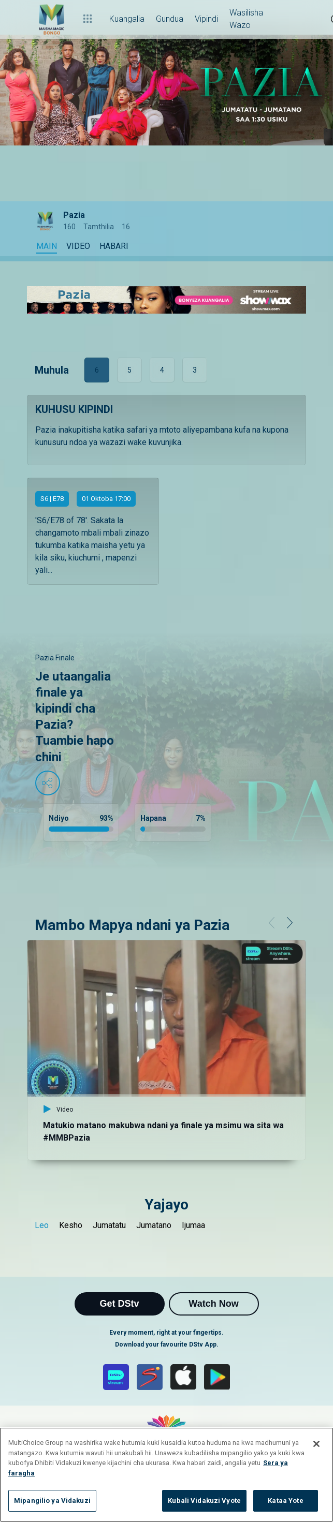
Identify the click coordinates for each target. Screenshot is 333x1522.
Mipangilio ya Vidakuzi (52, 1500)
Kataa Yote (285, 1500)
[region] (166, 1474)
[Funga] (316, 1443)
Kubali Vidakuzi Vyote (204, 1500)
